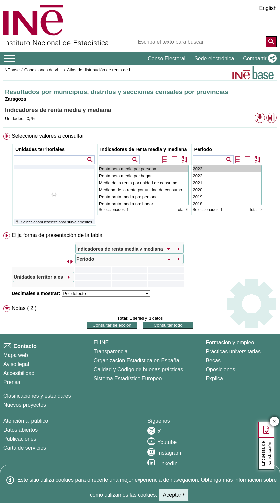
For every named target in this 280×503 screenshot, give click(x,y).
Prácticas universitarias (233, 351)
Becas (213, 360)
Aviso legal (16, 364)
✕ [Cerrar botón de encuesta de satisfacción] (274, 421)
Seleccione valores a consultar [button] (48, 136)
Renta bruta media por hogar (143, 203)
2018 (227, 203)
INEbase (11, 69)
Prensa (11, 382)
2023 (227, 168)
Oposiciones (220, 369)
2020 (227, 189)
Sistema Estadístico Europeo (128, 378)
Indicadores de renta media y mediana (143, 149)
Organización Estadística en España (136, 360)
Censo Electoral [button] (166, 58)
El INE (101, 342)
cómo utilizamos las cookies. (123, 495)
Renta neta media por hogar (143, 175)
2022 (227, 175)
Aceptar (174, 495)
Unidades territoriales (40, 149)
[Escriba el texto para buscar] (201, 42)
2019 (227, 196)
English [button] (268, 8)
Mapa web (15, 355)
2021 (227, 182)
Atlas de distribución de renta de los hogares (109, 69)
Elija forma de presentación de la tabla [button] (57, 235)
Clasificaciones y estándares (37, 396)
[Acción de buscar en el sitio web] (271, 41)
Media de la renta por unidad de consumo (143, 182)
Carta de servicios (24, 448)
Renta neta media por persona (143, 168)
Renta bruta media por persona (143, 196)
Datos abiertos (20, 430)
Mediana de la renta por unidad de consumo (143, 189)
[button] (258, 59)
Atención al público (25, 421)
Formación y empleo (230, 342)
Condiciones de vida (43, 69)
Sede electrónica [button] (214, 58)
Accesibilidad (18, 373)
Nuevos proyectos (24, 405)
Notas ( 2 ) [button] (24, 308)
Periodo (203, 149)
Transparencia (111, 351)
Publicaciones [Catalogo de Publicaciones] (19, 439)
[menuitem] (140, 180)
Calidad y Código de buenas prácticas (138, 369)
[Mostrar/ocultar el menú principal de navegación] (9, 59)
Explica (214, 378)
